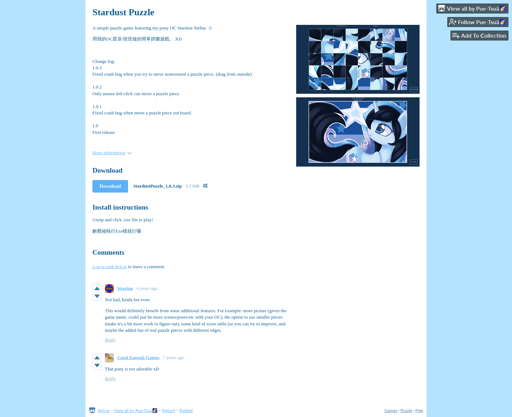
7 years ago (173, 357)
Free (419, 410)
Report (168, 410)
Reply (110, 339)
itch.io (104, 410)
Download (110, 186)
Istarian (125, 288)
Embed (186, 410)
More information (112, 152)
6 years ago (147, 288)
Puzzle (406, 410)
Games (390, 410)
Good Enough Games (138, 357)
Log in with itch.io (109, 266)
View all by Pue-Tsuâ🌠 (136, 410)
